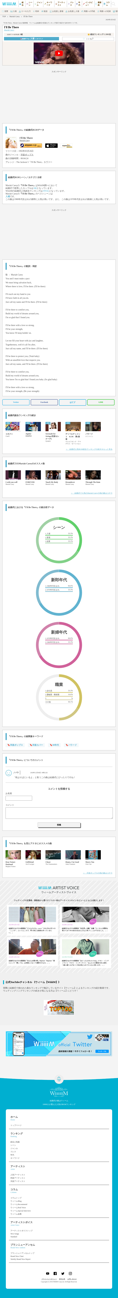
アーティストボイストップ (21, 1231)
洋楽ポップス (27, 155)
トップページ (16, 1125)
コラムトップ (16, 1198)
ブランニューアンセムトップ (22, 1253)
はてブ (72, 402)
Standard (13, 1237)
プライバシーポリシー (49, 1279)
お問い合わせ (72, 1279)
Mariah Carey (15, 16)
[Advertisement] (59, 96)
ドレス (13, 1152)
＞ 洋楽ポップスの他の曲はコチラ (97, 873)
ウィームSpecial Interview (20, 1211)
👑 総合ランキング (99, 34)
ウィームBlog (15, 1201)
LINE (101, 402)
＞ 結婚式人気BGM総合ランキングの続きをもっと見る (89, 449)
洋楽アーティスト (17, 1181)
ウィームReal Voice (18, 1207)
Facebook (44, 402)
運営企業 (62, 1279)
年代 (12, 1155)
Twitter (16, 402)
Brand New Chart (17, 1256)
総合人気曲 (15, 1142)
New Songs (14, 1234)
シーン (13, 1145)
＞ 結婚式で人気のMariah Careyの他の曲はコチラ (91, 493)
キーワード (15, 1158)
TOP (4, 16)
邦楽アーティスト (17, 1178)
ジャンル (14, 1148)
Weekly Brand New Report (20, 1259)
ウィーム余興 (16, 1214)
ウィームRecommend (18, 1204)
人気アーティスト (17, 1175)
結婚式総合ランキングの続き (22, 415)
